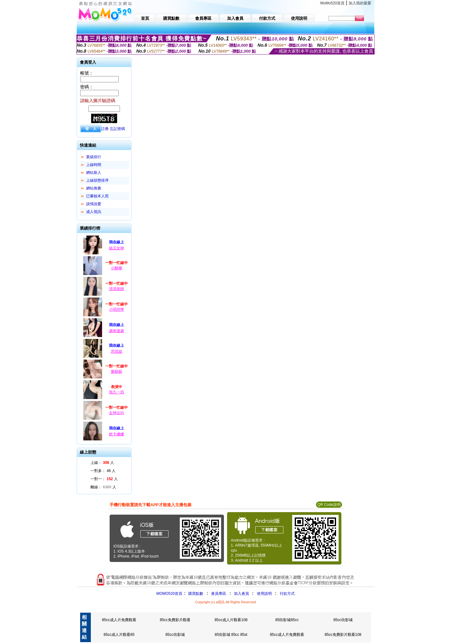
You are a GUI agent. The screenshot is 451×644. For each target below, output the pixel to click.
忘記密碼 (117, 129)
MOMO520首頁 (169, 593)
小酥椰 (116, 268)
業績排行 (93, 157)
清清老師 (116, 289)
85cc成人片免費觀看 (119, 620)
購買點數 (195, 593)
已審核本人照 (97, 196)
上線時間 (93, 165)
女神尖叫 (116, 413)
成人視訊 (93, 212)
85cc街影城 (342, 620)
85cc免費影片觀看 (175, 620)
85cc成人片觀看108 (231, 620)
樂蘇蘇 (116, 371)
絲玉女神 (116, 248)
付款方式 (287, 593)
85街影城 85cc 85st (231, 634)
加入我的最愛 (360, 3)
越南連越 (116, 331)
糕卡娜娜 (116, 434)
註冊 (105, 129)
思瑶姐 (116, 351)
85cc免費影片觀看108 (342, 634)
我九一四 (116, 392)
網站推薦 (93, 188)
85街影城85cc (287, 620)
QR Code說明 (328, 504)
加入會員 (241, 593)
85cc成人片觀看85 (119, 634)
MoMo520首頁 (332, 3)
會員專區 (218, 593)
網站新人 (93, 172)
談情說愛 (93, 204)
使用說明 (264, 593)
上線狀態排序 (97, 180)
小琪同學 (116, 309)
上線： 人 (102, 462)
